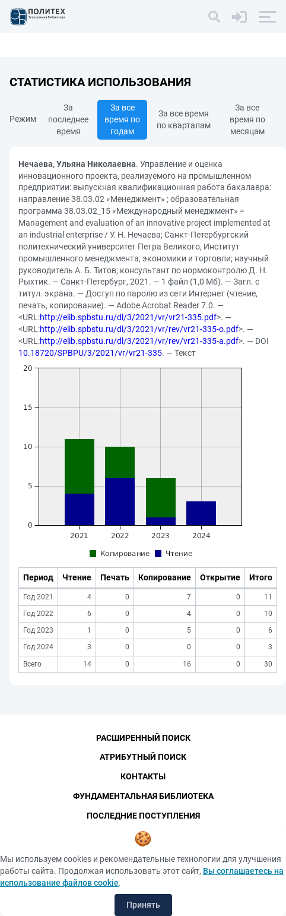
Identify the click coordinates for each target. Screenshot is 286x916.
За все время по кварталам (184, 119)
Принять (143, 904)
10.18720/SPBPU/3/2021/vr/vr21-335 (90, 353)
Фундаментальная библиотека (143, 796)
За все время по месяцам (247, 119)
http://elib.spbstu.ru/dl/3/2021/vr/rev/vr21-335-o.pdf (139, 329)
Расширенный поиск (143, 738)
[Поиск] (214, 17)
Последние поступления (143, 815)
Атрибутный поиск (143, 757)
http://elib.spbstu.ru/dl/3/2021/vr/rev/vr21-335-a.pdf (139, 341)
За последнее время (68, 119)
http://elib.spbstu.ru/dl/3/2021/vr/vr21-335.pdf (128, 317)
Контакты (143, 776)
